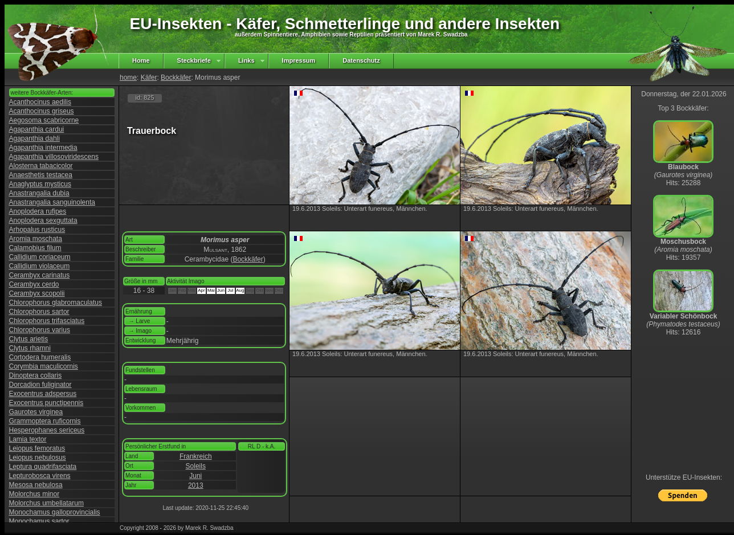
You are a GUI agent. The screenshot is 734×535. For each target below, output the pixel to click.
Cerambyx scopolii (37, 293)
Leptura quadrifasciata (43, 467)
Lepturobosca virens (40, 476)
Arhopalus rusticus (37, 230)
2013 (195, 485)
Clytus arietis (28, 339)
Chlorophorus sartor (39, 312)
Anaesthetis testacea (40, 175)
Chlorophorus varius (39, 330)
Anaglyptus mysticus (40, 184)
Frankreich (196, 456)
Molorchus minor (34, 494)
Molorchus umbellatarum (46, 503)
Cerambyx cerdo (34, 284)
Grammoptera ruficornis (45, 421)
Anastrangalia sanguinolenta (52, 202)
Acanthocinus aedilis (40, 102)
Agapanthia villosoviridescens (54, 157)
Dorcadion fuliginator (40, 385)
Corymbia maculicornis (43, 366)
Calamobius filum (35, 248)
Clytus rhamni (30, 348)
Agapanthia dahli (34, 138)
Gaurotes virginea (36, 412)
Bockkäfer (176, 77)
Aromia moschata (35, 239)
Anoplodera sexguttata (43, 220)
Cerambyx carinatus (39, 275)
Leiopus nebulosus (37, 458)
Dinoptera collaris (35, 375)
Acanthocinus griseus (41, 111)
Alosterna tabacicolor (41, 166)
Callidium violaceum (39, 266)
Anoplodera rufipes (38, 211)
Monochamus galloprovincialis (54, 512)
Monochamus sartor (39, 521)
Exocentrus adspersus (43, 394)
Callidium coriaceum (40, 257)
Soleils (196, 466)
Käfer (149, 77)
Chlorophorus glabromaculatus (55, 303)
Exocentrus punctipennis (46, 403)
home (128, 77)
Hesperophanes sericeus (47, 430)
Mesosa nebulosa (36, 485)
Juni (195, 476)
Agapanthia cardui (36, 129)
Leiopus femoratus (37, 448)
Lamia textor (28, 439)
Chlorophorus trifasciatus (47, 321)
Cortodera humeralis (40, 357)
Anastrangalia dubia (39, 193)
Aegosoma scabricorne (44, 120)
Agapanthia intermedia (43, 148)
